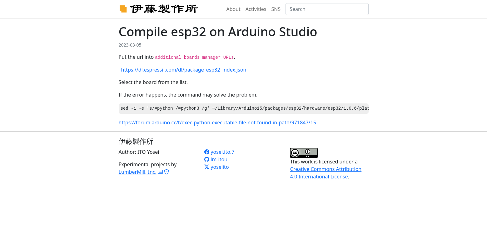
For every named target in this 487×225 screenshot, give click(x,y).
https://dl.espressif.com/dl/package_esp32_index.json (183, 69)
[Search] (327, 9)
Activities (256, 9)
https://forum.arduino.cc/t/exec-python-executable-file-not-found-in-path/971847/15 (217, 122)
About (233, 9)
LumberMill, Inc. (138, 171)
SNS (276, 9)
